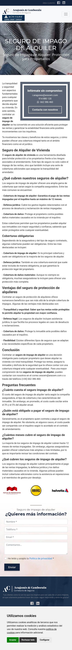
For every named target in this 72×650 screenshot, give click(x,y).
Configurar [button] (44, 640)
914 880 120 (45, 98)
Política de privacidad (40, 558)
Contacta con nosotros (45, 109)
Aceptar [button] (12, 640)
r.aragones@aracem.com (45, 95)
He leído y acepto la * (31, 558)
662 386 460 (45, 102)
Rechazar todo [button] (28, 640)
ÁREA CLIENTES (49, 3)
